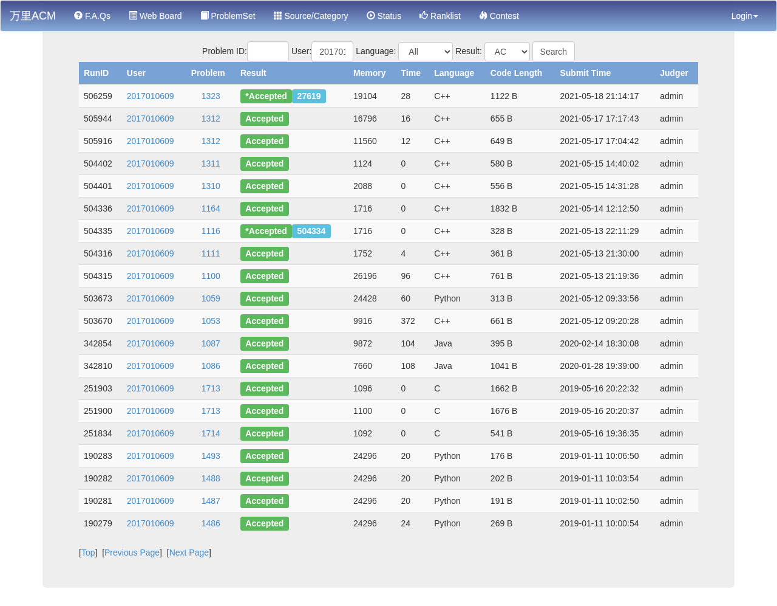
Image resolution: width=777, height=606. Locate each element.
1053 (211, 321)
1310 (211, 186)
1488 (211, 478)
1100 (211, 276)
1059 (211, 298)
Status (384, 16)
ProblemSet (228, 16)
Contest (499, 16)
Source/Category (311, 16)
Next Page (189, 552)
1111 (211, 253)
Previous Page (132, 552)
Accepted (264, 118)
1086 (211, 366)
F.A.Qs (92, 16)
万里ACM (33, 16)
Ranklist (440, 16)
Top (88, 552)
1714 (211, 433)
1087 (211, 343)
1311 (211, 163)
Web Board (155, 16)
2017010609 (150, 96)
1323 (211, 96)
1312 (211, 118)
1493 (211, 456)
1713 (211, 388)
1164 (211, 208)
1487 (211, 501)
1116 (211, 231)
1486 (211, 523)
